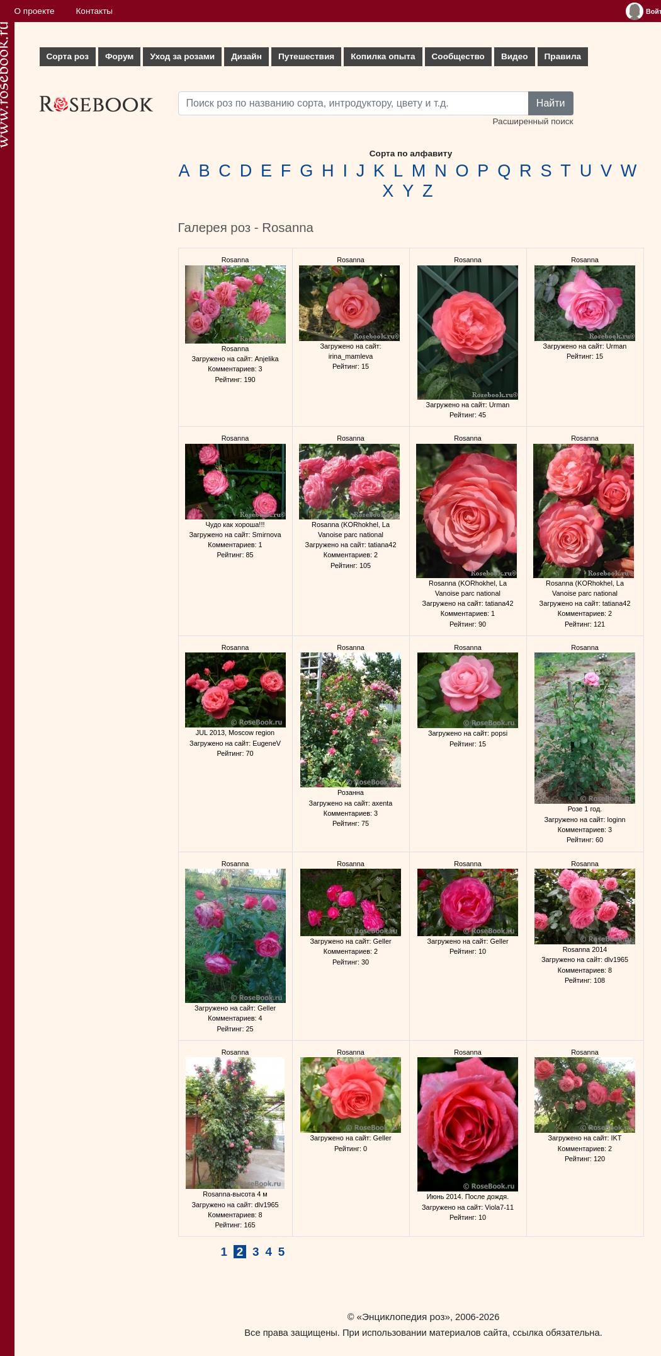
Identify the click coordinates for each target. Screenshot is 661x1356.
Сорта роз (68, 56)
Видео (514, 56)
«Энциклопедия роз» (403, 1316)
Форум (119, 56)
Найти (550, 103)
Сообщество (458, 56)
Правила (563, 56)
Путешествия (306, 56)
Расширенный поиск (532, 121)
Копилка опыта (383, 56)
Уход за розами (182, 56)
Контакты (94, 11)
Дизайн (246, 56)
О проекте (34, 11)
